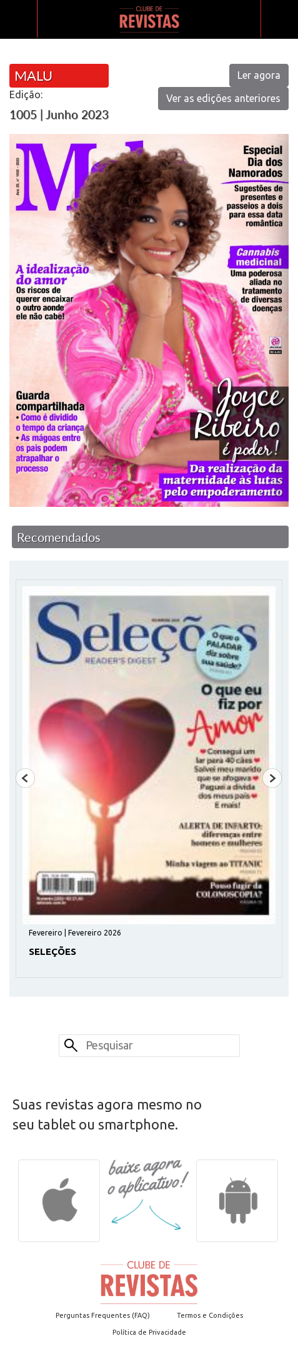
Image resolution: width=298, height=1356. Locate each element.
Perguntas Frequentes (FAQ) (103, 1315)
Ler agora (259, 75)
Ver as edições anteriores (223, 98)
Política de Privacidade (149, 1332)
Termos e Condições (210, 1315)
